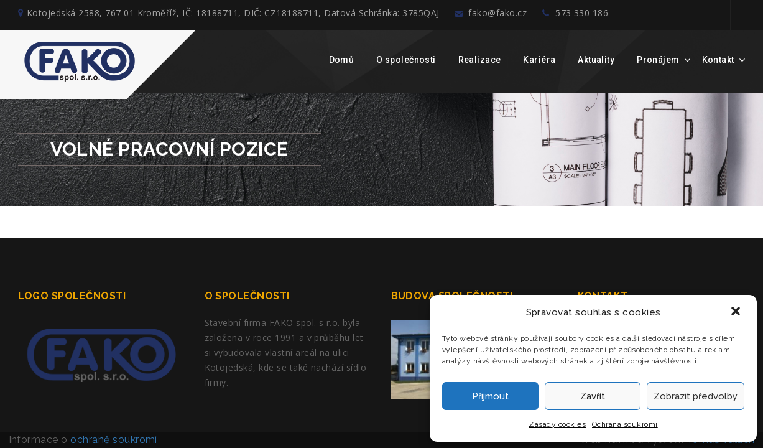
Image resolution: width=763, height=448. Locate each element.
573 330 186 (596, 15)
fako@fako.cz (502, 15)
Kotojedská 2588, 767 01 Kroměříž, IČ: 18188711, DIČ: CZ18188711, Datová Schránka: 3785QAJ (229, 15)
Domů (341, 60)
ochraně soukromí (113, 440)
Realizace (479, 60)
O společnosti (405, 60)
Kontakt (718, 60)
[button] (736, 312)
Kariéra (539, 60)
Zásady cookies (557, 424)
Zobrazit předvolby (696, 396)
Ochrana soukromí (625, 424)
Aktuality (596, 60)
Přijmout (490, 396)
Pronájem (658, 60)
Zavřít (592, 396)
